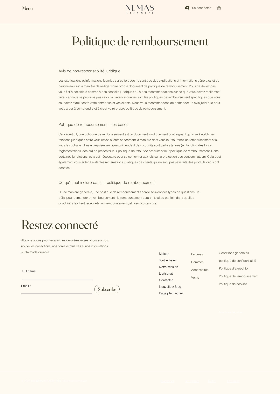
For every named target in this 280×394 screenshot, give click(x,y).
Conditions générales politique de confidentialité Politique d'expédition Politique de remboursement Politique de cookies (238, 268)
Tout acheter (167, 260)
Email (25, 285)
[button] (31, 8)
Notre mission (168, 267)
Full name (29, 271)
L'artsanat (166, 273)
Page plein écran (171, 293)
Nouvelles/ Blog (170, 287)
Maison (164, 254)
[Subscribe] (107, 289)
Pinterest (233, 381)
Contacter (166, 280)
